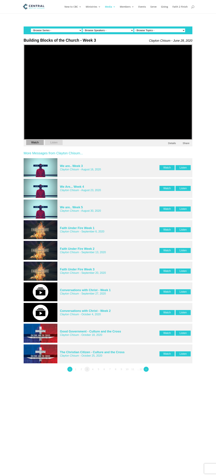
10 (127, 369)
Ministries (91, 7)
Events (142, 7)
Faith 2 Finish (180, 7)
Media (108, 7)
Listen (54, 142)
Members (125, 7)
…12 (140, 369)
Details (172, 143)
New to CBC (71, 7)
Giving (164, 7)
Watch (35, 142)
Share (186, 143)
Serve (153, 7)
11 (132, 369)
